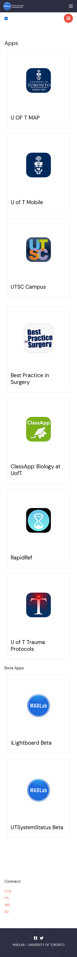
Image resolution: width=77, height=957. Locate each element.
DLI (7, 912)
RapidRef (21, 557)
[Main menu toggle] (68, 18)
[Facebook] (35, 938)
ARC (7, 905)
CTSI (8, 891)
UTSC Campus (28, 286)
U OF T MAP (25, 117)
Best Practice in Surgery (30, 379)
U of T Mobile (27, 202)
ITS (7, 898)
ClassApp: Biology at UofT (35, 470)
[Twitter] (42, 938)
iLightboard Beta (31, 742)
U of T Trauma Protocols (28, 645)
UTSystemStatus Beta (37, 827)
